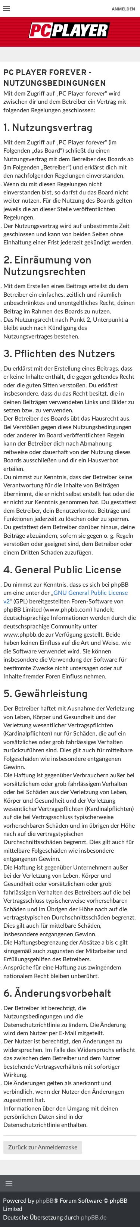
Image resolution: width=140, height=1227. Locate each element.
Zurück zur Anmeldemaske (42, 1147)
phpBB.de (93, 1218)
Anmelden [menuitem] (123, 9)
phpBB (44, 1201)
